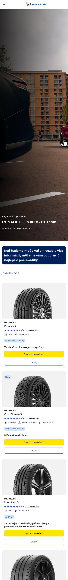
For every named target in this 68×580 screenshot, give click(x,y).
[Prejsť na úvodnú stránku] (36, 4)
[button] (21, 330)
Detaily (34, 362)
